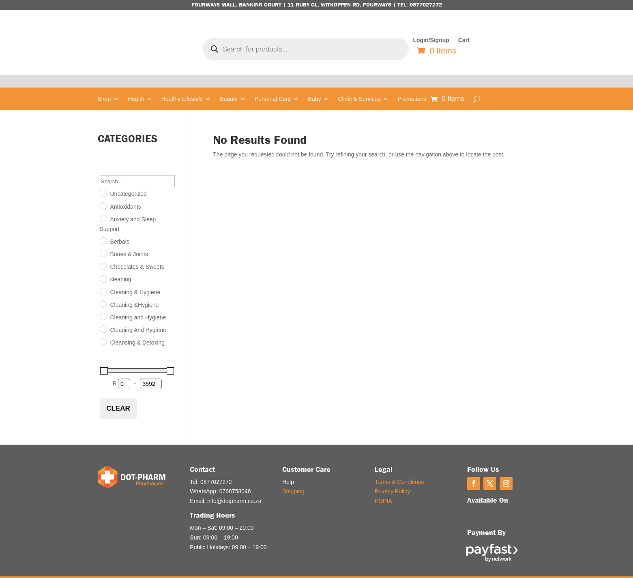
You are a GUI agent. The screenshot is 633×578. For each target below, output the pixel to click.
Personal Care (273, 86)
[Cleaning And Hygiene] (103, 316)
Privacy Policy (392, 478)
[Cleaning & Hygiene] (103, 278)
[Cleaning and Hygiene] (103, 303)
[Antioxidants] (103, 192)
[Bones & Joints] (103, 240)
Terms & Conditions (399, 469)
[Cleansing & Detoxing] (103, 328)
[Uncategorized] (103, 180)
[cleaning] (103, 265)
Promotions (411, 86)
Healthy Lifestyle (182, 86)
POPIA (383, 488)
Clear (118, 395)
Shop (104, 86)
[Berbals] (103, 228)
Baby (314, 86)
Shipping (293, 478)
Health (136, 86)
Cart (464, 40)
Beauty (229, 86)
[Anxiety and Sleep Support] (103, 205)
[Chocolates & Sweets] (103, 253)
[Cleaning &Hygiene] (103, 290)
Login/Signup (431, 40)
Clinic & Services (359, 86)
